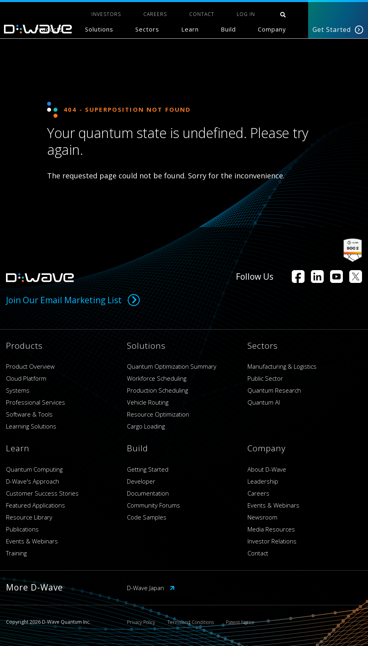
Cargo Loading (146, 426)
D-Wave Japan (151, 588)
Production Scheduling (157, 390)
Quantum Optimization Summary (171, 366)
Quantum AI (263, 402)
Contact (257, 553)
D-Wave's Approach (32, 481)
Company (272, 29)
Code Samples (146, 517)
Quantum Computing (34, 469)
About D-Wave (266, 469)
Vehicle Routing (147, 402)
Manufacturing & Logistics (282, 366)
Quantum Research (274, 390)
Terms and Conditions (190, 622)
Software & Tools (29, 414)
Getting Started (147, 469)
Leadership (262, 481)
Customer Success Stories (42, 493)
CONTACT (201, 14)
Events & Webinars (32, 541)
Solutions (99, 29)
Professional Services (35, 402)
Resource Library (29, 517)
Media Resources (271, 529)
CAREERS (155, 14)
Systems (18, 390)
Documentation (148, 493)
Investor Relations (272, 541)
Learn (190, 29)
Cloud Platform (26, 378)
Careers (258, 493)
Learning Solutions (31, 426)
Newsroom (262, 517)
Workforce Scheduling (156, 378)
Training (16, 553)
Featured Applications (35, 505)
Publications (22, 529)
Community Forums (153, 505)
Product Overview (30, 366)
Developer (141, 481)
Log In (246, 14)
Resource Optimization (158, 414)
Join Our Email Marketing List (73, 300)
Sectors (147, 29)
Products (49, 29)
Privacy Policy (141, 622)
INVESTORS (106, 14)
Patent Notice (240, 622)
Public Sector (265, 378)
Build (228, 29)
